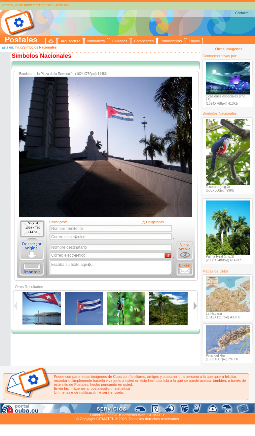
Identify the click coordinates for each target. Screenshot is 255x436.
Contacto (241, 13)
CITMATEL (156, 415)
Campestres (82, 407)
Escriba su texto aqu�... (111, 268)
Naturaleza (43, 407)
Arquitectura (21, 407)
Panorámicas (106, 407)
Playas (125, 407)
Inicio (18, 47)
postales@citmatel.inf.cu (110, 388)
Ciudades (62, 407)
